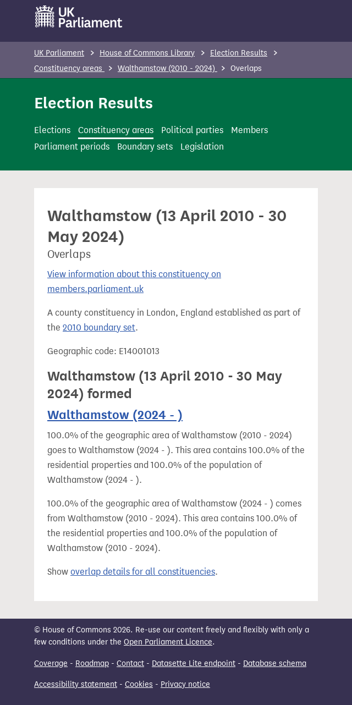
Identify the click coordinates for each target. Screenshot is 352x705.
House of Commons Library (147, 53)
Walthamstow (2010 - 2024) (167, 68)
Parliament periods (71, 146)
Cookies (139, 684)
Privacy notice (185, 684)
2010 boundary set (99, 327)
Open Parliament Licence (168, 642)
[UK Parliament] (79, 16)
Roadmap (92, 663)
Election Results (238, 53)
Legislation (202, 146)
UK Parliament (59, 53)
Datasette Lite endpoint (193, 663)
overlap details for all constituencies (142, 571)
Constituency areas (69, 68)
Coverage (51, 663)
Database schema (274, 663)
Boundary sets (145, 146)
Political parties (192, 130)
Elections (52, 130)
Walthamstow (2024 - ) (115, 414)
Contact (130, 663)
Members (249, 130)
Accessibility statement (75, 684)
